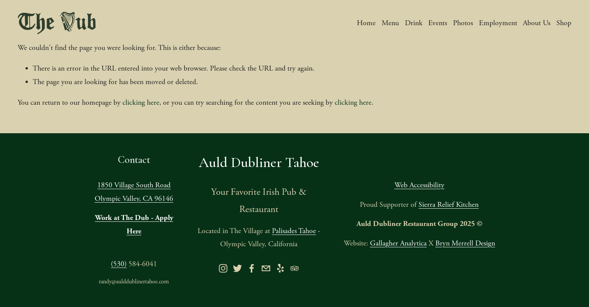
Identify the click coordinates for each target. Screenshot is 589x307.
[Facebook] (251, 268)
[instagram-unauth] (223, 268)
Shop (563, 23)
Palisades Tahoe (294, 231)
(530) (119, 264)
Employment (498, 23)
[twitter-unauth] (237, 268)
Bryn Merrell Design (465, 243)
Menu (390, 23)
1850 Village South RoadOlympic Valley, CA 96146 (134, 192)
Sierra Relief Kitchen (448, 204)
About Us (536, 23)
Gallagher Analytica (398, 243)
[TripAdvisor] (294, 268)
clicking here (140, 102)
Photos (463, 23)
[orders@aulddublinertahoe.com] (265, 268)
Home (366, 23)
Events (437, 23)
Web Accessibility (419, 185)
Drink (414, 23)
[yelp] (280, 268)
